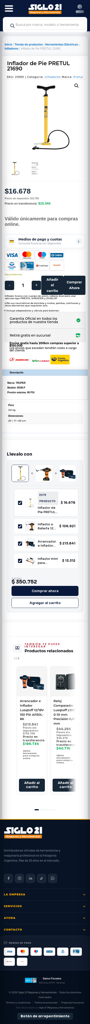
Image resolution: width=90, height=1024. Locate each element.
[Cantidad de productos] (22, 285)
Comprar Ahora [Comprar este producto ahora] (74, 285)
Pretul (78, 77)
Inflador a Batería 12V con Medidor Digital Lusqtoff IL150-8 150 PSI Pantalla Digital (47, 526)
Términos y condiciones (18, 1002)
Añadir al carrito (52, 285)
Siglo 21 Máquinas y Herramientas (37, 992)
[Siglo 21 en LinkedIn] (30, 878)
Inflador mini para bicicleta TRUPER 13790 (48, 561)
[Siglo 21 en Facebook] (8, 878)
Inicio (8, 44)
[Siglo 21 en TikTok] (41, 878)
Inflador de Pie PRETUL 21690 (46, 510)
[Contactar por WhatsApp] (52, 878)
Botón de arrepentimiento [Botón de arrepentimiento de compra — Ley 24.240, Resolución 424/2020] (45, 1016)
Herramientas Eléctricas (61, 44)
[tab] (37, 809)
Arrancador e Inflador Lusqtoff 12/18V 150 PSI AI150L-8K (47, 543)
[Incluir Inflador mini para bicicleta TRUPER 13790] (20, 561)
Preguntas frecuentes (72, 1002)
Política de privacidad (46, 1002)
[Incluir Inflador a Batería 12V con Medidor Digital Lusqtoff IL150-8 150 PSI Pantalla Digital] (20, 526)
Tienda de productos (29, 44)
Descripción (16, 372)
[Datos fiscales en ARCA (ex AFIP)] (45, 980)
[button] (76, 85)
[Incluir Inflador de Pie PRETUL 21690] (20, 503)
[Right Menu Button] (79, 9)
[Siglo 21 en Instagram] (19, 878)
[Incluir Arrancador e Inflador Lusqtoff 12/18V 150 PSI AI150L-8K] (20, 544)
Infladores (11, 48)
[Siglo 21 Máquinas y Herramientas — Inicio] (23, 832)
